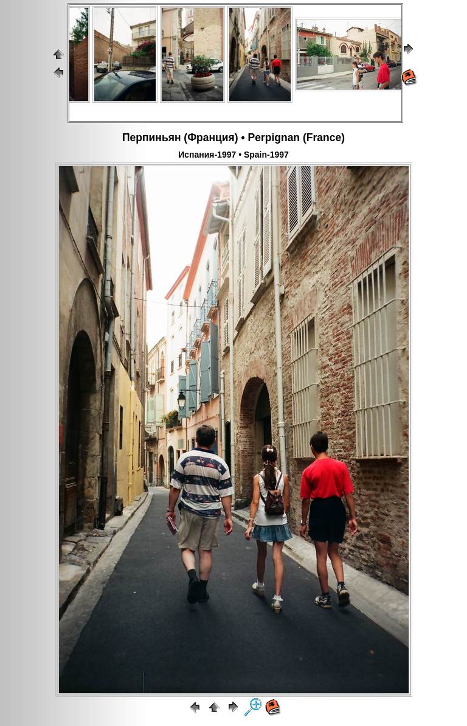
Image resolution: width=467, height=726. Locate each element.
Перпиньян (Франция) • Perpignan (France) (233, 137)
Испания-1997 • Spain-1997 (233, 154)
